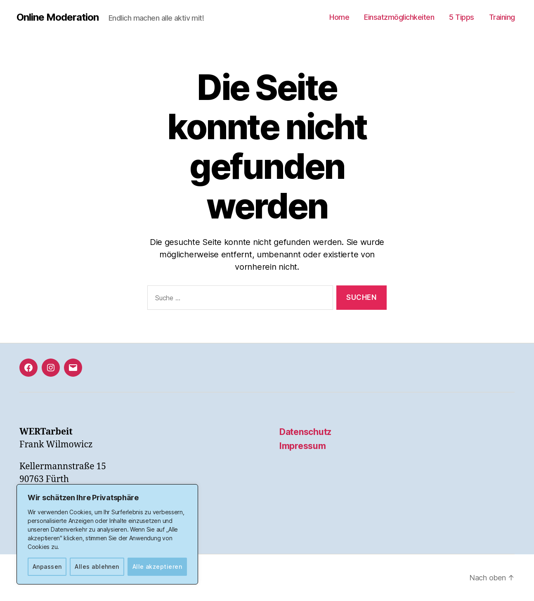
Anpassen (47, 566)
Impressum (302, 446)
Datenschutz (305, 432)
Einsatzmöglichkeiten (399, 17)
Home (339, 17)
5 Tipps (461, 17)
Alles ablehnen (97, 566)
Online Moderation (58, 17)
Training (502, 17)
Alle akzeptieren (157, 566)
